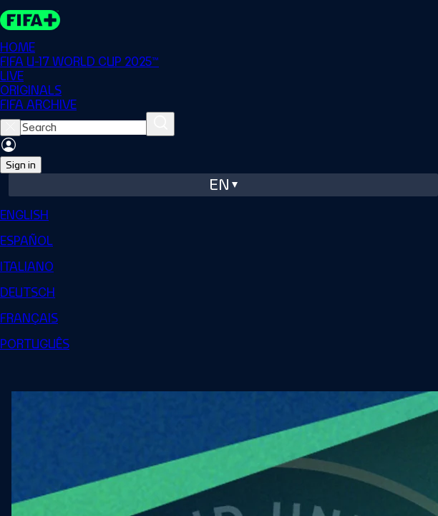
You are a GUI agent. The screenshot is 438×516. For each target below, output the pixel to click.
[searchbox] (83, 127)
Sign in (21, 164)
